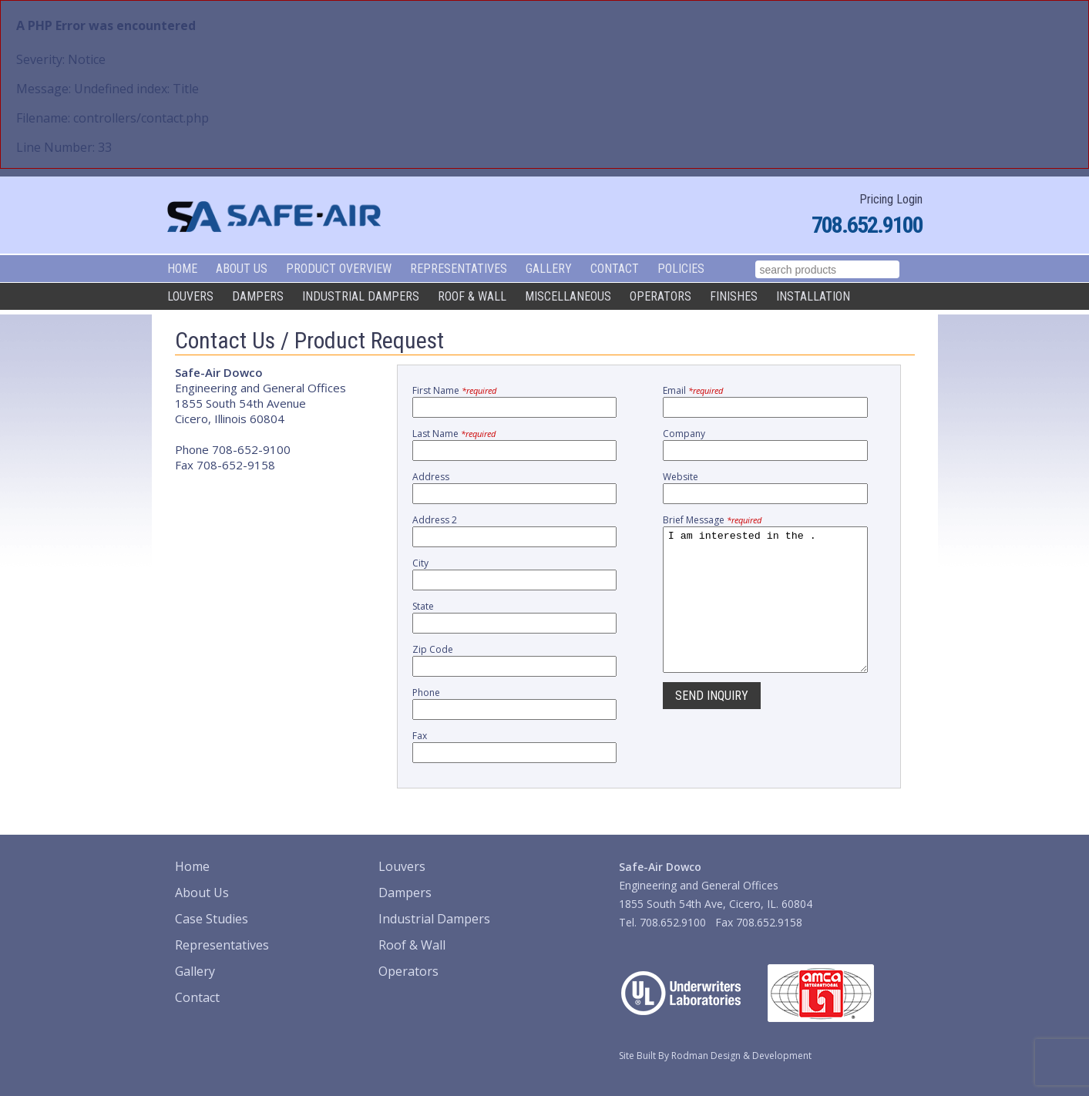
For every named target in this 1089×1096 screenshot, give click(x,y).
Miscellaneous (568, 296)
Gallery (549, 268)
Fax (419, 735)
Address (430, 476)
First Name (454, 390)
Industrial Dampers (360, 296)
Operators (660, 296)
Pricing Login (891, 199)
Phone (426, 692)
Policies (680, 268)
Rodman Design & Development (741, 1055)
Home (182, 268)
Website (680, 476)
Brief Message (712, 519)
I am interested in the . (765, 613)
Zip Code (432, 649)
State (423, 606)
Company (684, 433)
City (420, 563)
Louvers (190, 296)
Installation (813, 296)
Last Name (454, 433)
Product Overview (339, 268)
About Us (241, 268)
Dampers (258, 296)
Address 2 (434, 519)
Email (693, 390)
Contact (614, 268)
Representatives (458, 268)
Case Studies (211, 918)
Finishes (734, 296)
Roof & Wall (472, 296)
